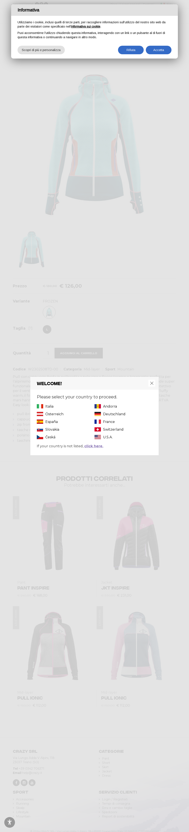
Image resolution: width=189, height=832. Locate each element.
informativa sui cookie (85, 26)
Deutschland (114, 414)
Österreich (54, 414)
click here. (93, 446)
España (51, 422)
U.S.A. (108, 437)
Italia (49, 406)
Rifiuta (130, 50)
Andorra (110, 406)
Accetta (158, 50)
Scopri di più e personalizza (41, 50)
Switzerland (113, 429)
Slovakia (52, 429)
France (109, 422)
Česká (50, 437)
